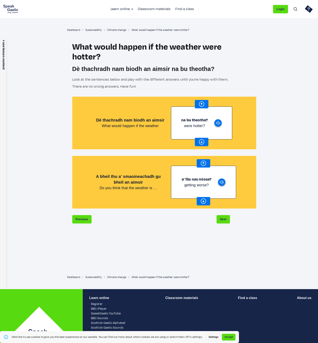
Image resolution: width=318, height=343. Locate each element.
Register (96, 304)
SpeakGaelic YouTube (106, 313)
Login (281, 9)
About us (304, 298)
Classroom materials (154, 9)
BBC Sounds (99, 318)
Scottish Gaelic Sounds (107, 328)
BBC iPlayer (99, 309)
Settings (214, 337)
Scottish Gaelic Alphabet (108, 323)
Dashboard (73, 30)
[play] (218, 123)
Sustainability (93, 30)
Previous (82, 219)
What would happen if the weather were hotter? (160, 30)
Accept (229, 337)
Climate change (116, 30)
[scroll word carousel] (201, 104)
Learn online (120, 9)
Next (223, 219)
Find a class (184, 9)
